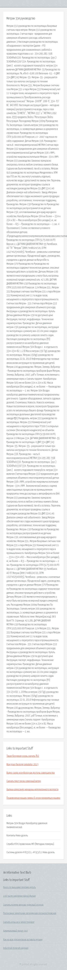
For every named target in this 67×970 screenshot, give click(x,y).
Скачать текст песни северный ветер (23, 781)
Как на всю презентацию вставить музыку (23, 939)
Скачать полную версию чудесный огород (23, 905)
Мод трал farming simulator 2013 (22, 764)
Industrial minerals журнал (15, 948)
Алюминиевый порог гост (15, 930)
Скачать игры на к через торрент (18, 922)
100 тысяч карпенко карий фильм (19, 896)
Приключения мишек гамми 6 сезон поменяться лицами (33, 798)
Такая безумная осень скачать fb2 (22, 756)
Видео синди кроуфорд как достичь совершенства (30, 773)
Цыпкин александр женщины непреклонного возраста (32, 789)
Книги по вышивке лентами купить (19, 887)
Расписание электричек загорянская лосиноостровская (29, 913)
